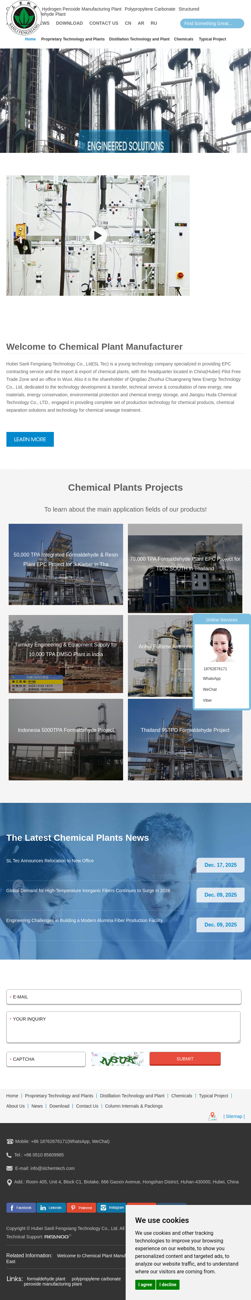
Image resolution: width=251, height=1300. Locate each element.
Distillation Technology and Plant (139, 39)
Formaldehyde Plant (45, 14)
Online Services (222, 619)
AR (141, 23)
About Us (15, 1106)
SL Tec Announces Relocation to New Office (50, 860)
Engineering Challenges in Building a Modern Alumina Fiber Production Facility (84, 920)
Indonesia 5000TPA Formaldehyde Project (66, 730)
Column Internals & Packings (134, 1106)
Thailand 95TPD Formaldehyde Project (185, 730)
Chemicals (183, 39)
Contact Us (104, 23)
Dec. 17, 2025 (221, 865)
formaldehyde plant (46, 1278)
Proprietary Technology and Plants (73, 39)
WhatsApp (212, 678)
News (43, 23)
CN (128, 23)
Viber (207, 700)
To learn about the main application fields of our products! (125, 509)
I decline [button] (167, 1284)
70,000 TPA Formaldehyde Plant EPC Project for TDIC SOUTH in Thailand (185, 563)
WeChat (210, 689)
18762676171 (215, 669)
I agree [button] (145, 1284)
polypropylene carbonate (96, 1278)
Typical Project (212, 39)
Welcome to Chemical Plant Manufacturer (99, 1255)
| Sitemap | (234, 1116)
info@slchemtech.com (52, 1168)
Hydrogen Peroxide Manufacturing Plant (81, 9)
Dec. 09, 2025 (221, 895)
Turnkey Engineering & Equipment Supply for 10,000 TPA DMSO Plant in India (66, 649)
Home (30, 39)
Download (69, 23)
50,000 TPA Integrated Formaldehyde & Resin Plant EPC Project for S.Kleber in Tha (66, 559)
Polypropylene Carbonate (150, 9)
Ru (154, 23)
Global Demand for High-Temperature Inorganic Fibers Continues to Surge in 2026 (88, 890)
